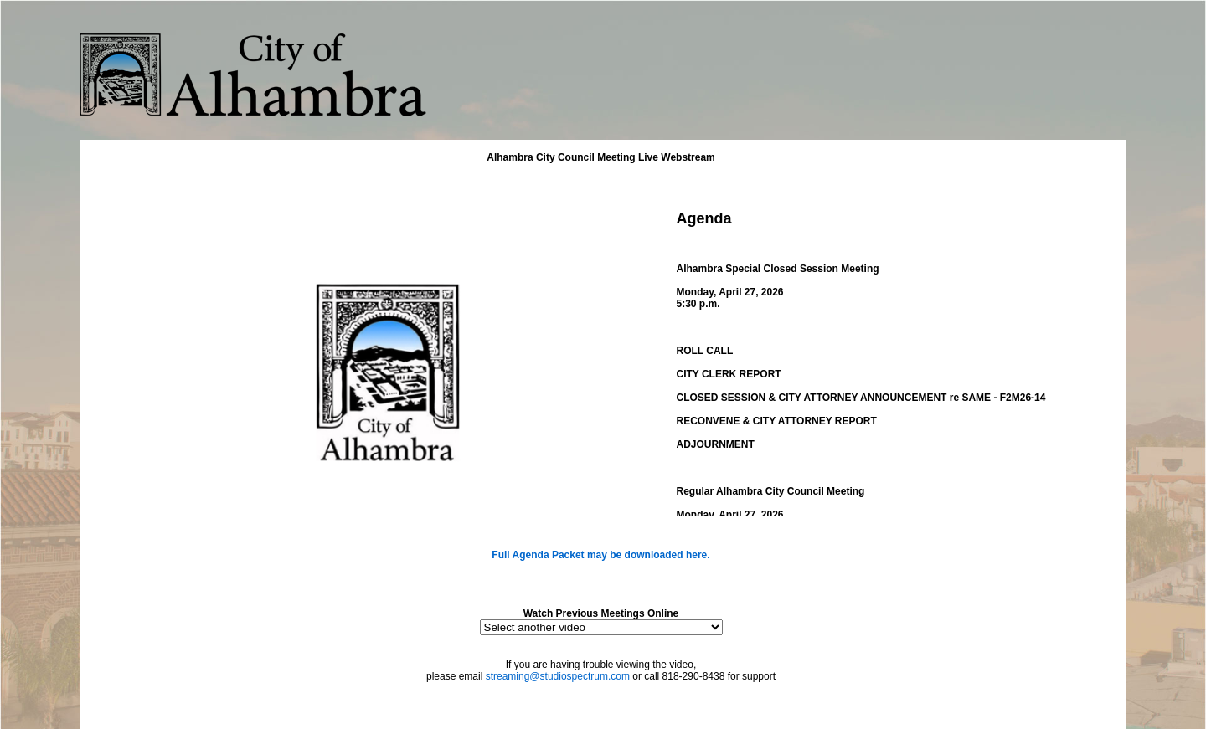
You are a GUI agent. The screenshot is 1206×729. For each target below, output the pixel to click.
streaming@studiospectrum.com (558, 676)
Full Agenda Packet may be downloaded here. (600, 555)
